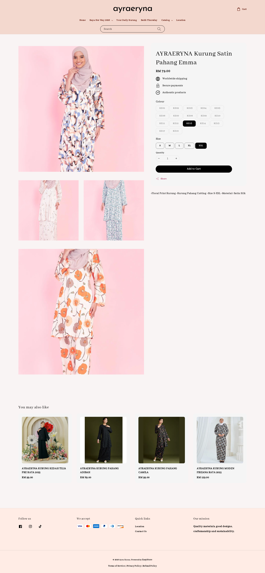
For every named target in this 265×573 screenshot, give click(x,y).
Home (82, 20)
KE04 (204, 108)
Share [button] (161, 178)
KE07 (176, 115)
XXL (201, 145)
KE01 (162, 108)
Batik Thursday (149, 20)
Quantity (160, 152)
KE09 (204, 115)
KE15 (217, 123)
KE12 (175, 123)
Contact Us (141, 531)
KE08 (190, 115)
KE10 (217, 115)
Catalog (165, 20)
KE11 (162, 123)
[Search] (159, 29)
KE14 (203, 123)
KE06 (162, 115)
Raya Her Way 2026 (100, 20)
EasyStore (147, 559)
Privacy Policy (134, 566)
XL (189, 145)
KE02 (176, 108)
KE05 (217, 108)
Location (181, 20)
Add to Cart (194, 168)
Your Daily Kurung (126, 20)
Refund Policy (150, 566)
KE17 (162, 131)
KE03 (190, 108)
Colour (160, 101)
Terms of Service (116, 566)
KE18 (176, 131)
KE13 (189, 123)
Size (158, 138)
